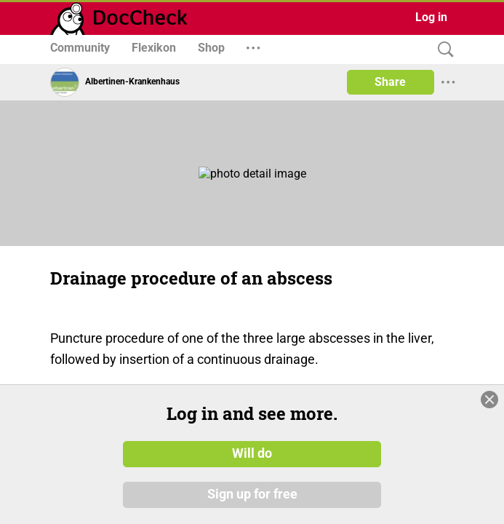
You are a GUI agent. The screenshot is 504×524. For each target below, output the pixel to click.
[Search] (442, 50)
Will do (252, 453)
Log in (431, 17)
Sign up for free (252, 494)
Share (390, 82)
